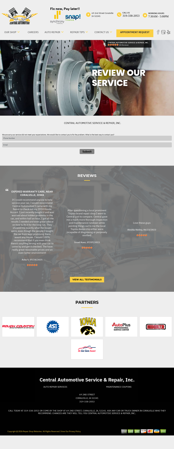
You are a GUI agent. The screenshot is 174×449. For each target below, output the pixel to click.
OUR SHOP (10, 32)
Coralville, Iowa (32, 207)
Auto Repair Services (55, 399)
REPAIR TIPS (77, 32)
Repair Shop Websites (32, 443)
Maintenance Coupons (118, 399)
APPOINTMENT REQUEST (135, 32)
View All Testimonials (87, 292)
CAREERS (33, 32)
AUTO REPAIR (52, 32)
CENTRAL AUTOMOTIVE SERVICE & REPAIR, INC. (92, 123)
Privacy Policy (75, 443)
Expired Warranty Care (28, 204)
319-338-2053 (130, 15)
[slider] (113, 45)
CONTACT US (101, 32)
